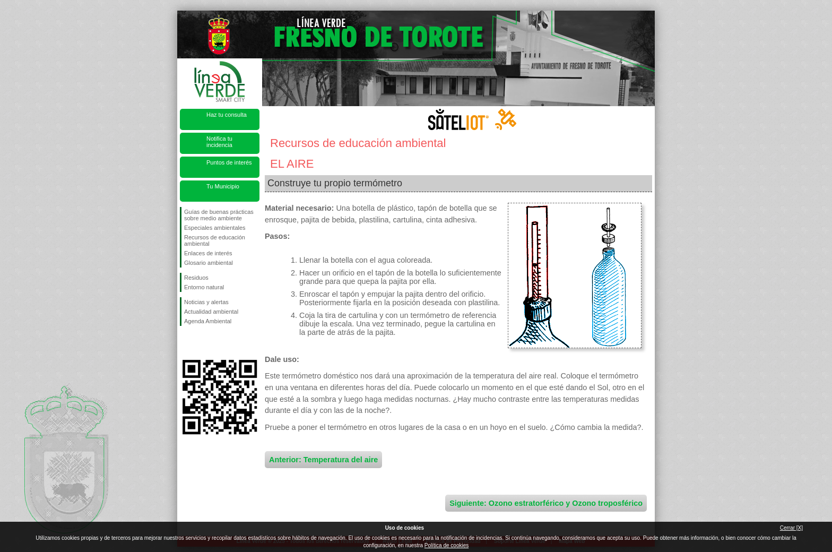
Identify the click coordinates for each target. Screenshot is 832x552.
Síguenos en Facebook (186, 343)
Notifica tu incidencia (219, 141)
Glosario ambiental (208, 263)
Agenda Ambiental (207, 321)
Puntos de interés (229, 162)
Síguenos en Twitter (203, 343)
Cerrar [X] (791, 528)
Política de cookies (446, 545)
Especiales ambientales (215, 228)
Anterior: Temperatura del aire (323, 459)
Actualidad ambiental (211, 311)
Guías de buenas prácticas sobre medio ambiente (219, 215)
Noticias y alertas (206, 302)
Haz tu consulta (226, 114)
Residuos (196, 277)
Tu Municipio (222, 186)
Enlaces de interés (208, 253)
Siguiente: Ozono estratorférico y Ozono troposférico (546, 503)
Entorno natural (204, 287)
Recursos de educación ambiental (214, 240)
